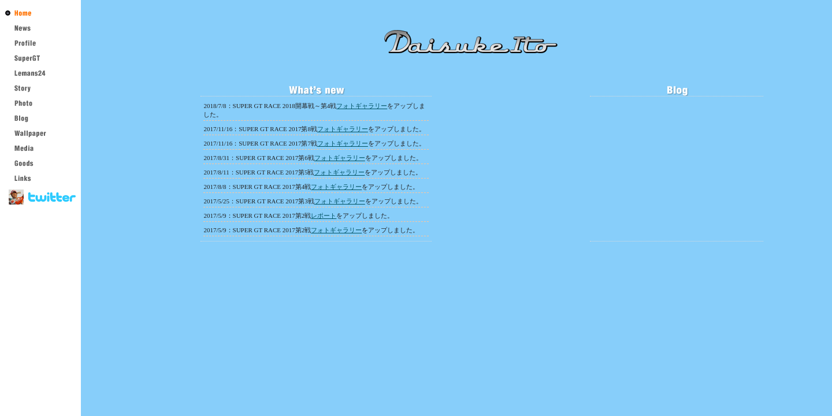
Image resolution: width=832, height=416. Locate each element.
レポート (323, 215)
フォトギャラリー (361, 105)
